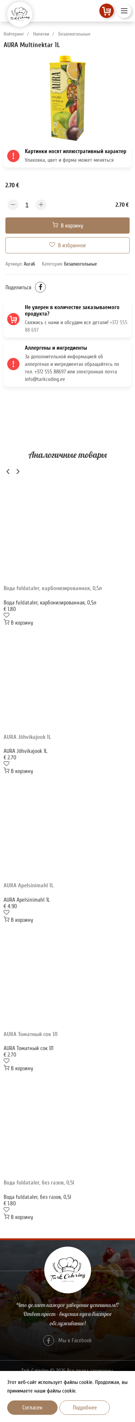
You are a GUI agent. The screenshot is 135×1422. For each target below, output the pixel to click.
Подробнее (85, 1407)
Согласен (32, 1407)
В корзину (67, 225)
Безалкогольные (74, 34)
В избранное (67, 245)
